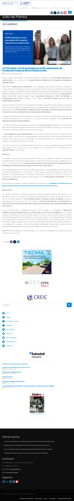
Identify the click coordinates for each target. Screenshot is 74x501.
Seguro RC (9, 333)
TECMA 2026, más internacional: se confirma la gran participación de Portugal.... (26, 453)
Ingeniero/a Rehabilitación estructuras (16, 367)
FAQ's (7, 313)
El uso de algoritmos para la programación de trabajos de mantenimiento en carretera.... (28, 449)
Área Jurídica (10, 329)
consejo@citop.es (14, 469)
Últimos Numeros (37, 414)
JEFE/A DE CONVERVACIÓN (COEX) (13, 381)
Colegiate (9, 325)
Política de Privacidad (26, 498)
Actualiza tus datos (12, 321)
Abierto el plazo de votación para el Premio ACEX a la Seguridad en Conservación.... (27, 445)
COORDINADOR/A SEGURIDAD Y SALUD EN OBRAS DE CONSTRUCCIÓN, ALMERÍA (28, 386)
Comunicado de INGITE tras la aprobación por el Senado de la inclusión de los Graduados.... (29, 441)
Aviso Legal (38, 498)
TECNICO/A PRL (7, 377)
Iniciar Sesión (66, 8)
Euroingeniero (10, 342)
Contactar (44, 8)
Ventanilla (9, 346)
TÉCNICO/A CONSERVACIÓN (11, 372)
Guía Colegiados (11, 338)
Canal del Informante (11, 472)
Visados (8, 317)
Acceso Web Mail (22, 8)
